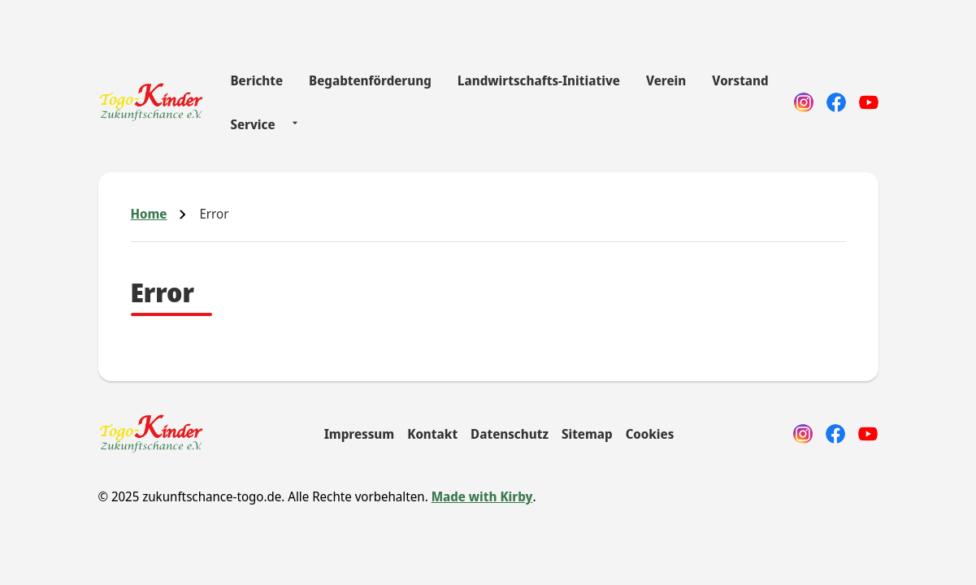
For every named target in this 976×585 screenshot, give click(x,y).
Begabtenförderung (370, 80)
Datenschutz (510, 434)
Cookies (650, 434)
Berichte (256, 80)
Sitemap (587, 434)
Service (252, 124)
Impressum (359, 434)
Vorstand (740, 80)
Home (149, 214)
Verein (666, 80)
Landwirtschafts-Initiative (539, 80)
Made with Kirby (482, 496)
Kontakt (432, 434)
